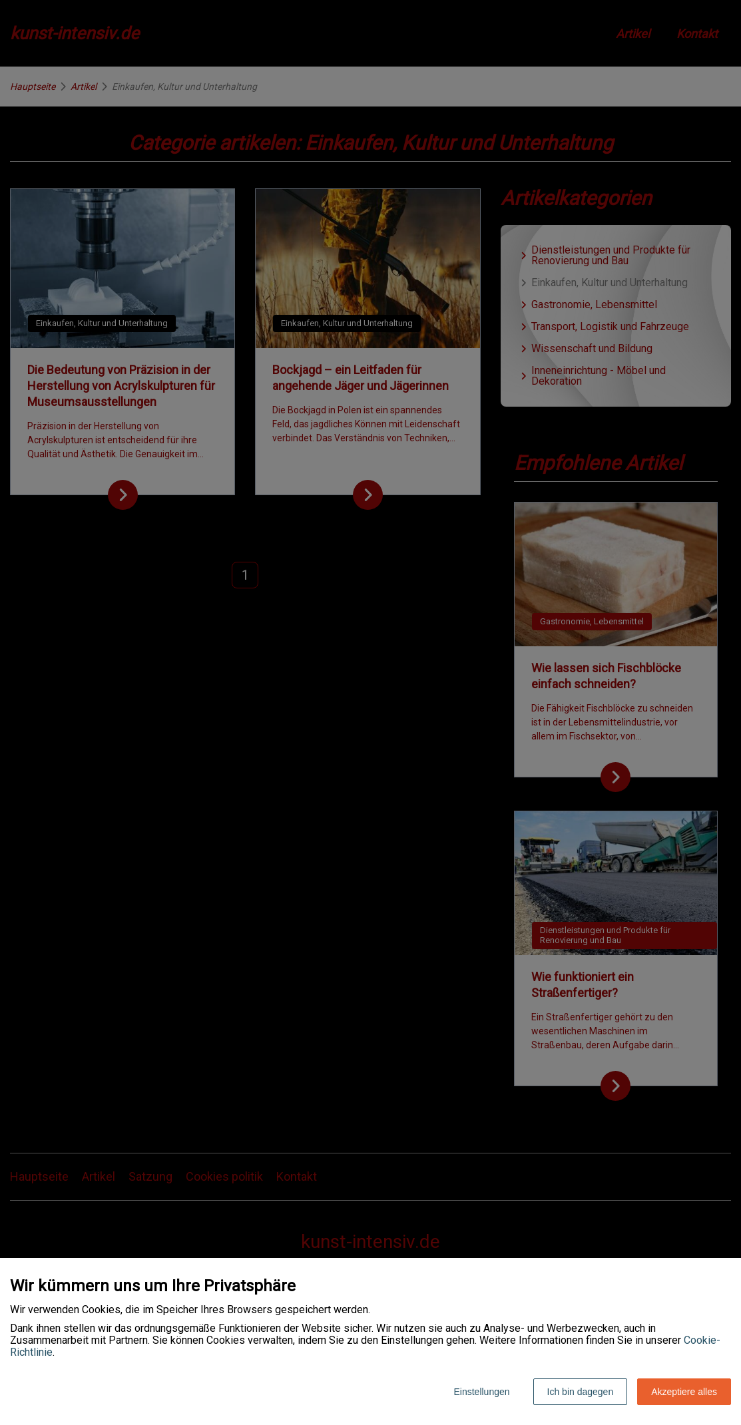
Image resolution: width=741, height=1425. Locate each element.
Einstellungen (481, 1391)
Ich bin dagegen (580, 1391)
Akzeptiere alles (684, 1391)
